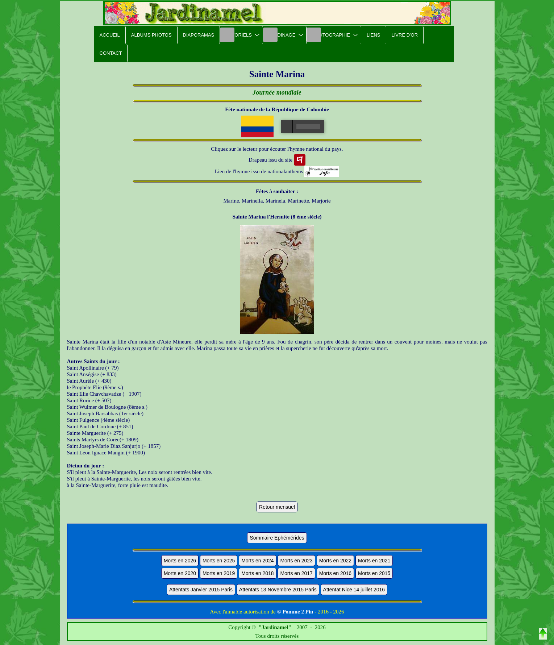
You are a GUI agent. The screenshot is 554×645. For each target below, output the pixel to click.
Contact (111, 53)
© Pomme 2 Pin (295, 612)
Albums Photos (151, 35)
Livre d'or (405, 35)
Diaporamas (198, 35)
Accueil (110, 35)
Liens (373, 35)
